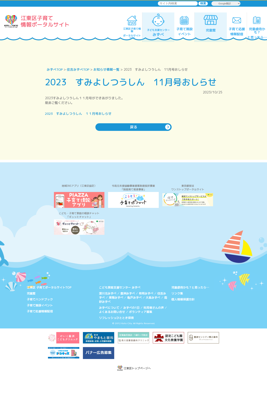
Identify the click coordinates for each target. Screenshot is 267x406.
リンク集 (177, 325)
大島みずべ (153, 329)
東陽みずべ (116, 329)
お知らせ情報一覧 (107, 69)
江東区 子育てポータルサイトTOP (49, 319)
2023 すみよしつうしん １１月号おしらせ (78, 114)
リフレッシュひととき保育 (116, 349)
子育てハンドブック (40, 330)
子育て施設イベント (40, 336)
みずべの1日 (131, 339)
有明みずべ (146, 325)
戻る (133, 127)
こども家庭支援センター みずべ (119, 319)
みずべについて (109, 339)
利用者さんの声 (154, 339)
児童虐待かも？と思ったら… (190, 319)
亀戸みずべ (134, 329)
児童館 (31, 325)
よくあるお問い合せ (112, 343)
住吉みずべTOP (78, 69)
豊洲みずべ (127, 325)
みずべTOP (55, 69)
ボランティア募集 (140, 343)
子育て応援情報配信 (40, 342)
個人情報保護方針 (183, 330)
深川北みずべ (107, 325)
